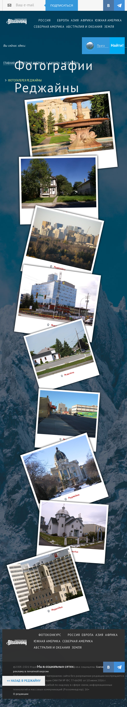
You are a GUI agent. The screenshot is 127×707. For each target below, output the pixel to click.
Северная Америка (32, 63)
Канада (54, 63)
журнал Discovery (17, 646)
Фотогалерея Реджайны (25, 80)
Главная (9, 63)
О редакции (20, 693)
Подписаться (61, 5)
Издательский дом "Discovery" (17, 24)
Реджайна (71, 63)
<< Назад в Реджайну (24, 681)
